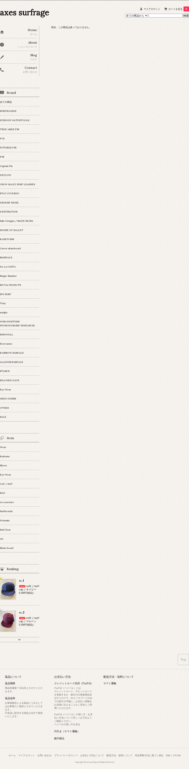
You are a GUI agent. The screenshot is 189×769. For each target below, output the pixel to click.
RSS (168, 755)
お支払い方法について (92, 755)
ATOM (177, 755)
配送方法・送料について (119, 755)
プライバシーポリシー (66, 755)
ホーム (12, 755)
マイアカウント (152, 8)
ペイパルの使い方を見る (67, 724)
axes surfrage (24, 12)
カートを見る (178, 8)
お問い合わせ (44, 755)
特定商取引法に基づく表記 (149, 755)
